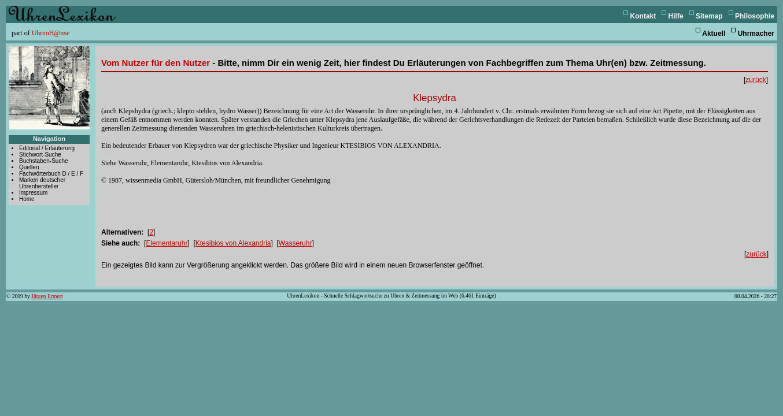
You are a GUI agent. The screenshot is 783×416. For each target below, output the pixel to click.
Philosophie (754, 16)
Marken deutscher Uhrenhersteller (42, 183)
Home (27, 199)
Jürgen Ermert (46, 296)
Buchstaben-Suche (43, 161)
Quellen (29, 167)
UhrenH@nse (51, 33)
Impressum (33, 193)
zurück (755, 80)
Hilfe (676, 16)
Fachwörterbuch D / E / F (51, 173)
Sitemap (709, 16)
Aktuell (713, 33)
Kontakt (643, 16)
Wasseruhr (295, 243)
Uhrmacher (756, 33)
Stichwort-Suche (40, 154)
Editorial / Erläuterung (47, 148)
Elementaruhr (166, 243)
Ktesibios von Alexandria (233, 243)
